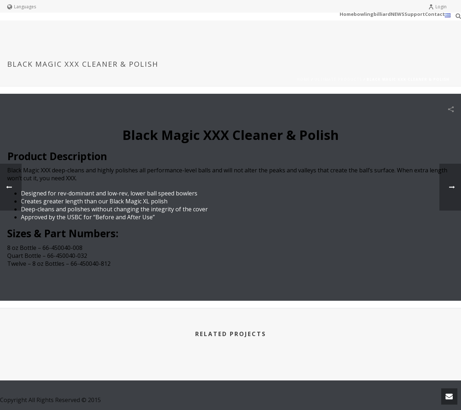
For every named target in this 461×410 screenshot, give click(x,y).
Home (347, 14)
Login (437, 7)
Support (414, 14)
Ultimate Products (338, 79)
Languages (21, 7)
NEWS (397, 14)
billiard (382, 14)
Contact (435, 14)
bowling (363, 14)
